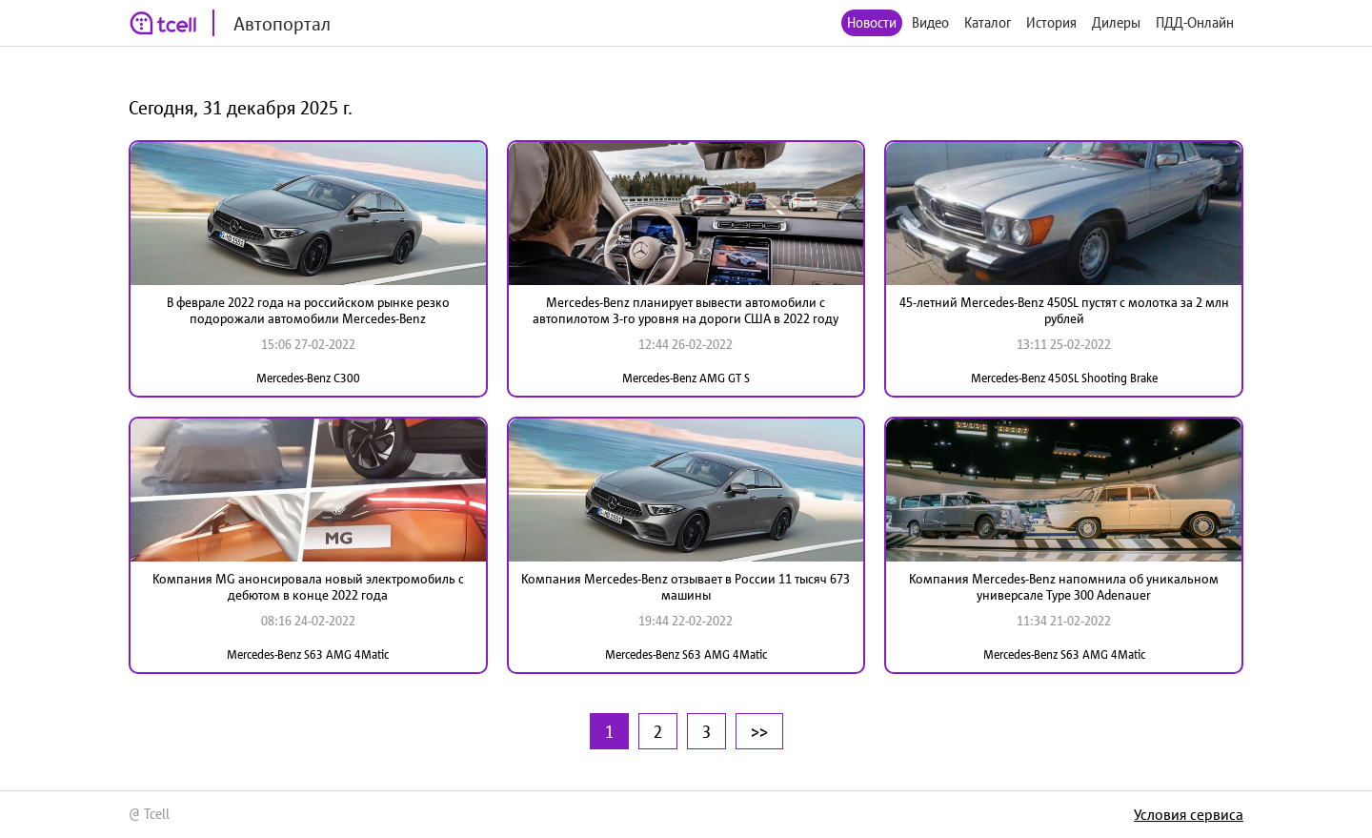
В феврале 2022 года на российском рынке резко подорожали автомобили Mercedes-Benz (308, 310)
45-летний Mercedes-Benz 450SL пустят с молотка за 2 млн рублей (1064, 310)
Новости (872, 22)
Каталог (987, 22)
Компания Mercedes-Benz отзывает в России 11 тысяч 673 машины (685, 587)
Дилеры (1116, 22)
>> (759, 731)
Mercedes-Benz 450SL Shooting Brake (1064, 378)
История (1051, 22)
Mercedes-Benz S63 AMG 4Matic (308, 654)
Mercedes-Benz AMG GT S (686, 378)
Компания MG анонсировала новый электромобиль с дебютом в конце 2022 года (308, 587)
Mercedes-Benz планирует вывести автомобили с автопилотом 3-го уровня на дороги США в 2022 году (685, 310)
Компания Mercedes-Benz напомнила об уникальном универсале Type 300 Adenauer (1064, 587)
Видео (930, 22)
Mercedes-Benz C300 (308, 378)
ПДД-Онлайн (1195, 22)
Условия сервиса (1188, 814)
